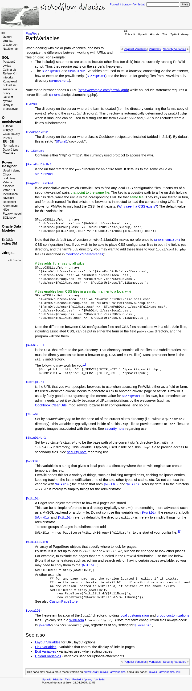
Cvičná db (9, 69)
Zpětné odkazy (179, 34)
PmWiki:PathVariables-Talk (163, 671)
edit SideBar (15, 260)
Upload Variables (48, 656)
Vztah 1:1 (9, 190)
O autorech (10, 44)
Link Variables (45, 647)
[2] (179, 531)
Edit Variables (45, 651)
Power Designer (9, 164)
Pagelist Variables (135, 49)
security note (114, 428)
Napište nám (11, 48)
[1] (84, 364)
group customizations (173, 615)
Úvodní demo (11, 170)
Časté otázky (11, 133)
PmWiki (31, 33)
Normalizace (11, 145)
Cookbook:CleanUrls (50, 405)
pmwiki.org (90, 671)
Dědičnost (9, 202)
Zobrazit (130, 34)
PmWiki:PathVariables (112, 671)
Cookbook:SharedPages (84, 254)
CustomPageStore (63, 601)
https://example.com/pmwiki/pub (103, 90)
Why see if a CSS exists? (137, 206)
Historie (154, 34)
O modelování (11, 119)
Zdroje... (8, 253)
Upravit (142, 34)
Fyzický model (12, 213)
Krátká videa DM (9, 241)
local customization (134, 615)
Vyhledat (139, 4)
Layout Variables (47, 642)
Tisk (164, 34)
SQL (5, 57)
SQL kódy (9, 217)
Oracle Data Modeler (11, 228)
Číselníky (9, 153)
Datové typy (10, 149)
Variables (155, 49)
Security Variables (174, 49)
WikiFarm (76, 620)
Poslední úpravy (120, 4)
